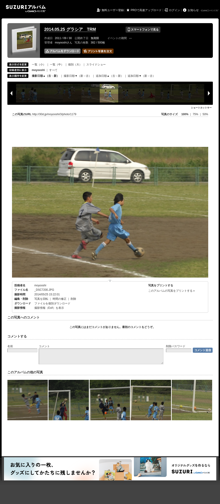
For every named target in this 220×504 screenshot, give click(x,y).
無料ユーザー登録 (113, 10)
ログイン (174, 10)
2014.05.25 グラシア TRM (70, 29)
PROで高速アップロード (146, 10)
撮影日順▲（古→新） (46, 75)
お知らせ (193, 10)
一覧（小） (39, 64)
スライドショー (96, 64)
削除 (73, 298)
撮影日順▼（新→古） (77, 75)
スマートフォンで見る (143, 30)
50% (205, 114)
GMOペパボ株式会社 (210, 10)
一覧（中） (57, 64)
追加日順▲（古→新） (110, 75)
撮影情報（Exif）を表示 (49, 307)
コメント (44, 346)
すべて (53, 70)
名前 (10, 346)
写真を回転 (41, 298)
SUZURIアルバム (26, 9)
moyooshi (40, 285)
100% (185, 114)
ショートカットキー (201, 107)
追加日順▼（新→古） (141, 75)
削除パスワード (175, 346)
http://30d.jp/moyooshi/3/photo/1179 (54, 114)
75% (196, 114)
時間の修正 (59, 298)
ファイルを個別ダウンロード (52, 303)
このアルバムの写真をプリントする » (171, 290)
